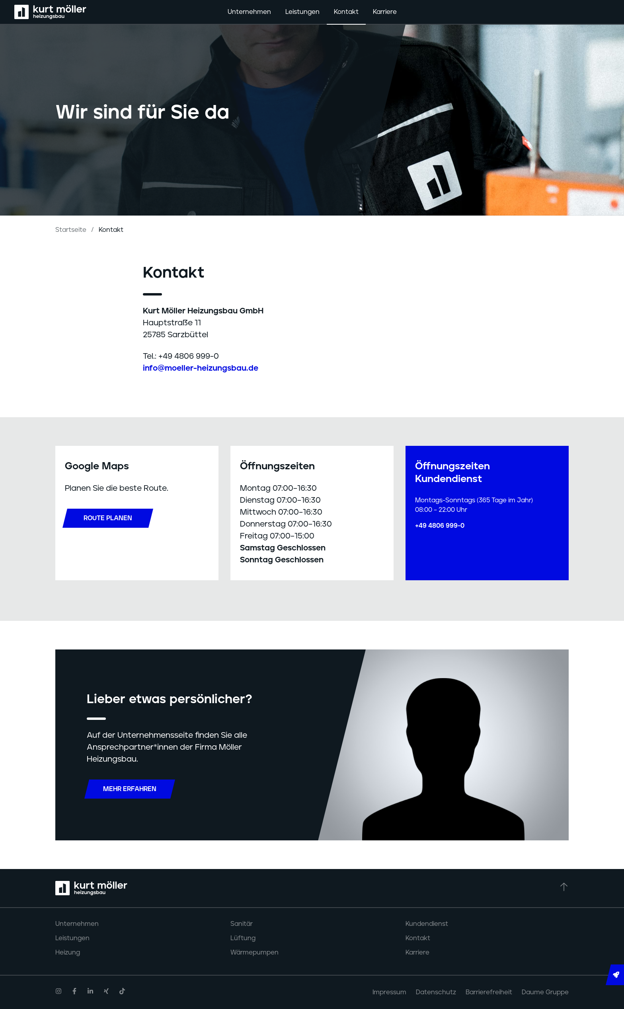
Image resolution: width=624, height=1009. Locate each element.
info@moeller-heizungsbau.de (200, 368)
